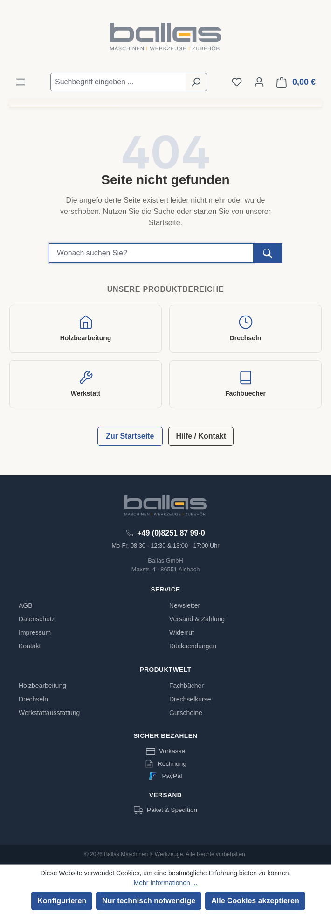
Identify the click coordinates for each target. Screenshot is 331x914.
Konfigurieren (61, 901)
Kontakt (30, 646)
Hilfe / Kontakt (201, 436)
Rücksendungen (192, 646)
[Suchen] (196, 82)
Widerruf (181, 632)
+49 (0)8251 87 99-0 (171, 533)
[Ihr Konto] (259, 82)
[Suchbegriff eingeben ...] (118, 82)
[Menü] (20, 82)
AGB (26, 605)
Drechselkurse (190, 699)
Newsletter (184, 605)
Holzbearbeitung (42, 685)
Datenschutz (37, 619)
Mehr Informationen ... (166, 883)
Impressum (35, 632)
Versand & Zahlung (197, 619)
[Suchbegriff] (151, 253)
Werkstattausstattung (49, 712)
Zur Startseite (130, 436)
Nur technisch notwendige (148, 901)
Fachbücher (186, 685)
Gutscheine (185, 712)
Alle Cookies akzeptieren (255, 901)
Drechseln (33, 699)
